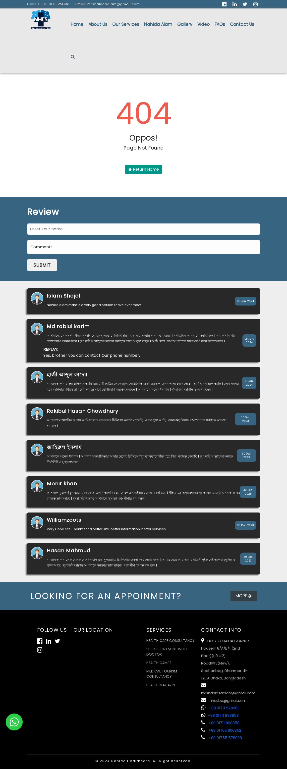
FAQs (220, 24)
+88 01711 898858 (220, 715)
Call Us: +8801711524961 (48, 4)
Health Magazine (161, 684)
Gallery (184, 24)
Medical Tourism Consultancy (161, 674)
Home (77, 24)
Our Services (125, 24)
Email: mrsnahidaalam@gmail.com (107, 4)
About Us (97, 24)
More (243, 596)
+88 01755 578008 (221, 737)
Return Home (143, 169)
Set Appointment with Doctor (166, 652)
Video (203, 24)
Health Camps (159, 662)
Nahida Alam (158, 24)
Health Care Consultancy (170, 640)
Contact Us (242, 24)
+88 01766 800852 (221, 730)
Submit (42, 265)
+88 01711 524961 (220, 708)
